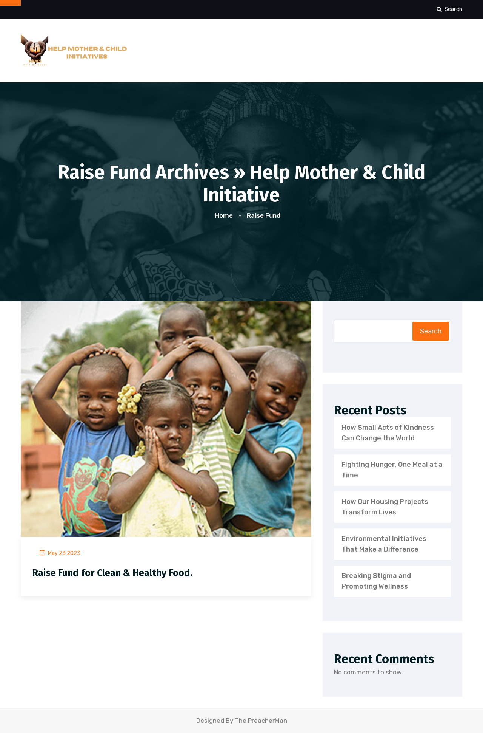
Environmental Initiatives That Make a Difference (383, 544)
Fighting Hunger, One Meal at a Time (392, 469)
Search (449, 9)
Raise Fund (263, 215)
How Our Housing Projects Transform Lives (384, 506)
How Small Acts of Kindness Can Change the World (387, 432)
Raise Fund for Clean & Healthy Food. (112, 573)
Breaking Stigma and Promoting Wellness (376, 581)
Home (225, 215)
